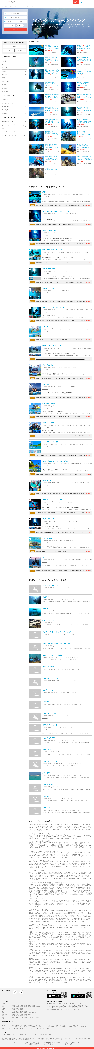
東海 (3, 1011)
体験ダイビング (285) (7, 121)
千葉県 (29, 1006)
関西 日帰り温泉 (15, 1025)
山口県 (29, 1014)
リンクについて (18, 1042)
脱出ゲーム (59, 1009)
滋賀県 (13, 1012)
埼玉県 (25, 1006)
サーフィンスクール (83, 1006)
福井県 (21, 1009)
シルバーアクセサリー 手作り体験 (62, 1007)
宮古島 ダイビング (32, 1028)
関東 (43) (4, 67)
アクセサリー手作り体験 (52, 1006)
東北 (3, 1005)
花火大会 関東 (46, 1028)
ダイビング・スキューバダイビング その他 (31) (14, 135)
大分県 (29, 1017)
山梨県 (13, 1008)
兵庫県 (25, 1012)
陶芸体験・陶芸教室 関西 (34, 1024)
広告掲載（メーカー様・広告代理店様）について (56, 1042)
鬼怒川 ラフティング (52, 1026)
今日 (14, 46)
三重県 (25, 1011)
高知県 (25, 1015)
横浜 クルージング (67, 1025)
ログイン (83, 2)
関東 (3, 1006)
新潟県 (21, 1008)
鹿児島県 (38, 1017)
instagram (15, 992)
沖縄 (3, 1018)
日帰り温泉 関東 (24, 1024)
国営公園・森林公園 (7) (8, 103)
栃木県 (13, 1006)
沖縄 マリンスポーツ (7, 1028)
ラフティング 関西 (73, 1026)
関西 (3, 1012)
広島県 (25, 1014)
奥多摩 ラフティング (33, 1026)
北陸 (3, 1009)
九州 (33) (4, 88)
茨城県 (21, 1006)
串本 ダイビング (42, 1026)
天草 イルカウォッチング (7, 1026)
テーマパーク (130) (7, 106)
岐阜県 (17, 1011)
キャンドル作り (50, 1007)
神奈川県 (38, 1006)
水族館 (74, 1009)
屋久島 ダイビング (6, 1025)
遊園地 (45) (5, 113)
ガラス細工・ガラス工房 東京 (19, 1028)
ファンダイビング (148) (8, 131)
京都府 (17, 1012)
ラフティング (82, 1007)
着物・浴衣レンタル (51, 1009)
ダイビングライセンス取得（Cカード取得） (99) (13, 126)
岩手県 (17, 1005)
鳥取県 (13, 1014)
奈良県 (29, 1012)
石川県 (17, 1009)
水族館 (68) (5, 99)
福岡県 (13, 1017)
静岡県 (13, 1011)
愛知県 (21, 1011)
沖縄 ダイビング (15, 1024)
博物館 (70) (5, 110)
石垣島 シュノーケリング (26, 1025)
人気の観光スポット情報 (45, 1034)
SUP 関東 (39, 1028)
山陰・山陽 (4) (6, 81)
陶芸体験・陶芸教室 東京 (57, 1024)
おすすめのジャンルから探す (54, 1001)
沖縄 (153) (5, 91)
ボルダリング (75, 1007)
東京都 (33, 1006)
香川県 (17, 1015)
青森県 (13, 1005)
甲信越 (3, 1008)
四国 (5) (4, 84)
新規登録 (76, 2)
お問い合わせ (36, 1042)
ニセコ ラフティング (47, 1025)
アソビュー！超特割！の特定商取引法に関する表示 (35, 1044)
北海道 (3, 1003)
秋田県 (25, 1005)
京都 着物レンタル (6, 1024)
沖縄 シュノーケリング (79, 1024)
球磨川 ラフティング (63, 1026)
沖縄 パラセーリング (77, 1025)
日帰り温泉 (71, 1003)
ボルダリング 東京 (46, 1024)
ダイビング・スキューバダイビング (69, 1005)
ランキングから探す (6, 1034)
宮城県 (21, 1005)
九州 (3, 1017)
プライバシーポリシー (58, 1044)
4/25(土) (20, 50)
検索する (15, 29)
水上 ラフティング (58, 1025)
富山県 (13, 1009)
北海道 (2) (5, 61)
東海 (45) (4, 74)
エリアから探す (6, 1001)
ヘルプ (27, 1042)
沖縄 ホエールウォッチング (21, 1026)
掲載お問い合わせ (24, 1034)
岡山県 (21, 1014)
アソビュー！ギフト (33, 1034)
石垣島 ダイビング (68, 1024)
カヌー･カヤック (79, 1003)
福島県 (33, 1005)
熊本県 (25, 1017)
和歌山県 (34, 1012)
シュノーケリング (82, 1005)
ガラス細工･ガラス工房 (62, 1003)
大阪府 (21, 1012)
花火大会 (80, 1009)
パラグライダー (62, 1006)
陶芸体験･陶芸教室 (51, 1003)
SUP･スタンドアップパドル (53, 1005)
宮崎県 (33, 1017)
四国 (3, 1015)
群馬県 (17, 1006)
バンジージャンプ (68, 1009)
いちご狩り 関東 (82, 1026)
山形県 (29, 1005)
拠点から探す (16, 1034)
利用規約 (74, 1042)
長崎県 (21, 1017)
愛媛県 (21, 1015)
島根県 (17, 1014)
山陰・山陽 (4, 1014)
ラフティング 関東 (37, 1025)
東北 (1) (4, 64)
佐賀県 (17, 1017)
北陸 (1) (4, 71)
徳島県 (13, 1015)
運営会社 (69, 1044)
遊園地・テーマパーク (73, 1006)
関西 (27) (4, 78)
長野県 (17, 1008)
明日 (9, 50)
